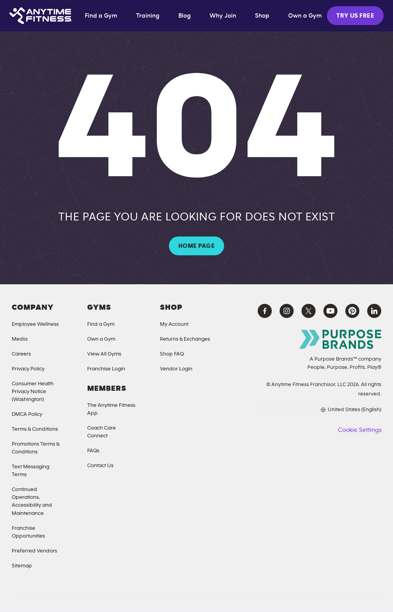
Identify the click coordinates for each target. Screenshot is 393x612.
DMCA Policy (27, 414)
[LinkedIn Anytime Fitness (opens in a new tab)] (374, 311)
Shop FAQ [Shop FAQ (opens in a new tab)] (172, 354)
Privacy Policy (28, 369)
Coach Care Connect (101, 432)
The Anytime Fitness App (111, 409)
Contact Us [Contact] (100, 465)
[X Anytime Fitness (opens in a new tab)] (308, 311)
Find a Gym (101, 16)
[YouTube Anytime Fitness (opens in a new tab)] (330, 311)
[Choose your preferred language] (319, 409)
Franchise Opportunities (28, 532)
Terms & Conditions (35, 429)
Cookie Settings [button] (359, 430)
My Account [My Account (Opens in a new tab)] (174, 324)
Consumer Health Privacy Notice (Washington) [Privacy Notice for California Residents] (33, 391)
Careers (21, 354)
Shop (262, 16)
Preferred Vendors (34, 551)
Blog (184, 16)
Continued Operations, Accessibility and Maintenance (32, 501)
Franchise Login (106, 369)
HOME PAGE (196, 246)
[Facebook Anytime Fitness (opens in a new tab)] (265, 311)
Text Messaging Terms (30, 470)
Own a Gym (101, 339)
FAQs (93, 450)
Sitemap (22, 566)
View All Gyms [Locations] (104, 354)
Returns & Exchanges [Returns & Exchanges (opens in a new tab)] (185, 339)
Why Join (223, 16)
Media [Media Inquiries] (19, 339)
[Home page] (40, 15)
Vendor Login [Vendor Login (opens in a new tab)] (176, 369)
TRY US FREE (355, 16)
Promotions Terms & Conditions (35, 448)
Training (148, 16)
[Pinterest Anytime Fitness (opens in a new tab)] (352, 311)
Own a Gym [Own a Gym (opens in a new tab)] (305, 16)
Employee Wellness (35, 324)
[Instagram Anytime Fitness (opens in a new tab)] (287, 311)
